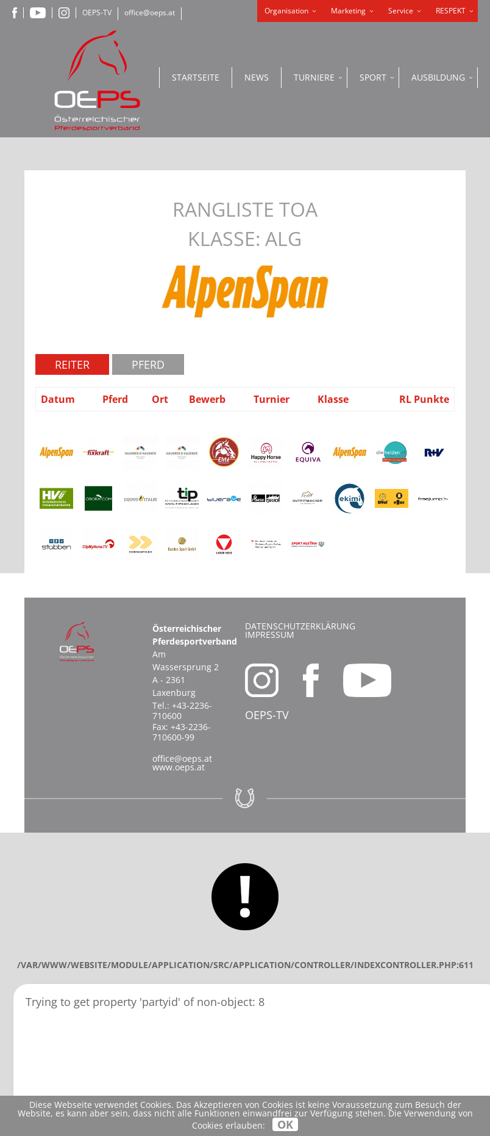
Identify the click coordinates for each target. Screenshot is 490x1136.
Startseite (195, 77)
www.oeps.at (178, 767)
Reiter (72, 364)
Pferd (148, 364)
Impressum (269, 634)
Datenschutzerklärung (300, 626)
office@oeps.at (149, 12)
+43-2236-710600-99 (181, 732)
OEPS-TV (97, 12)
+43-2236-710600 (182, 711)
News (256, 77)
